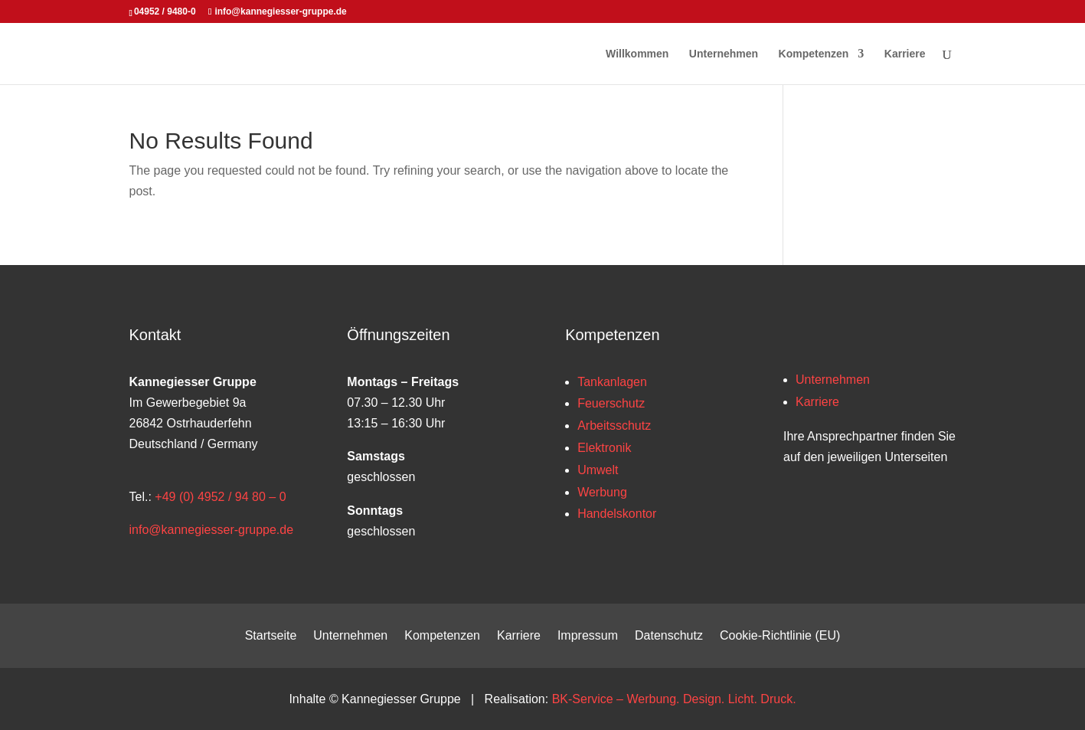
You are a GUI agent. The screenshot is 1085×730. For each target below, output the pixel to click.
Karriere (905, 54)
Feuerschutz (611, 403)
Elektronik (604, 447)
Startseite (271, 636)
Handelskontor (616, 513)
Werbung (602, 492)
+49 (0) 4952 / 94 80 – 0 (220, 496)
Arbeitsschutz (614, 425)
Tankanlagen (612, 381)
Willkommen (637, 54)
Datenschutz (669, 636)
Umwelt (597, 469)
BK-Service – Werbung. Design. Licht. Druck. (674, 698)
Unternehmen (723, 54)
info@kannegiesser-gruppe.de (211, 529)
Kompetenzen (814, 54)
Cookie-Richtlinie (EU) (780, 636)
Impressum (587, 636)
